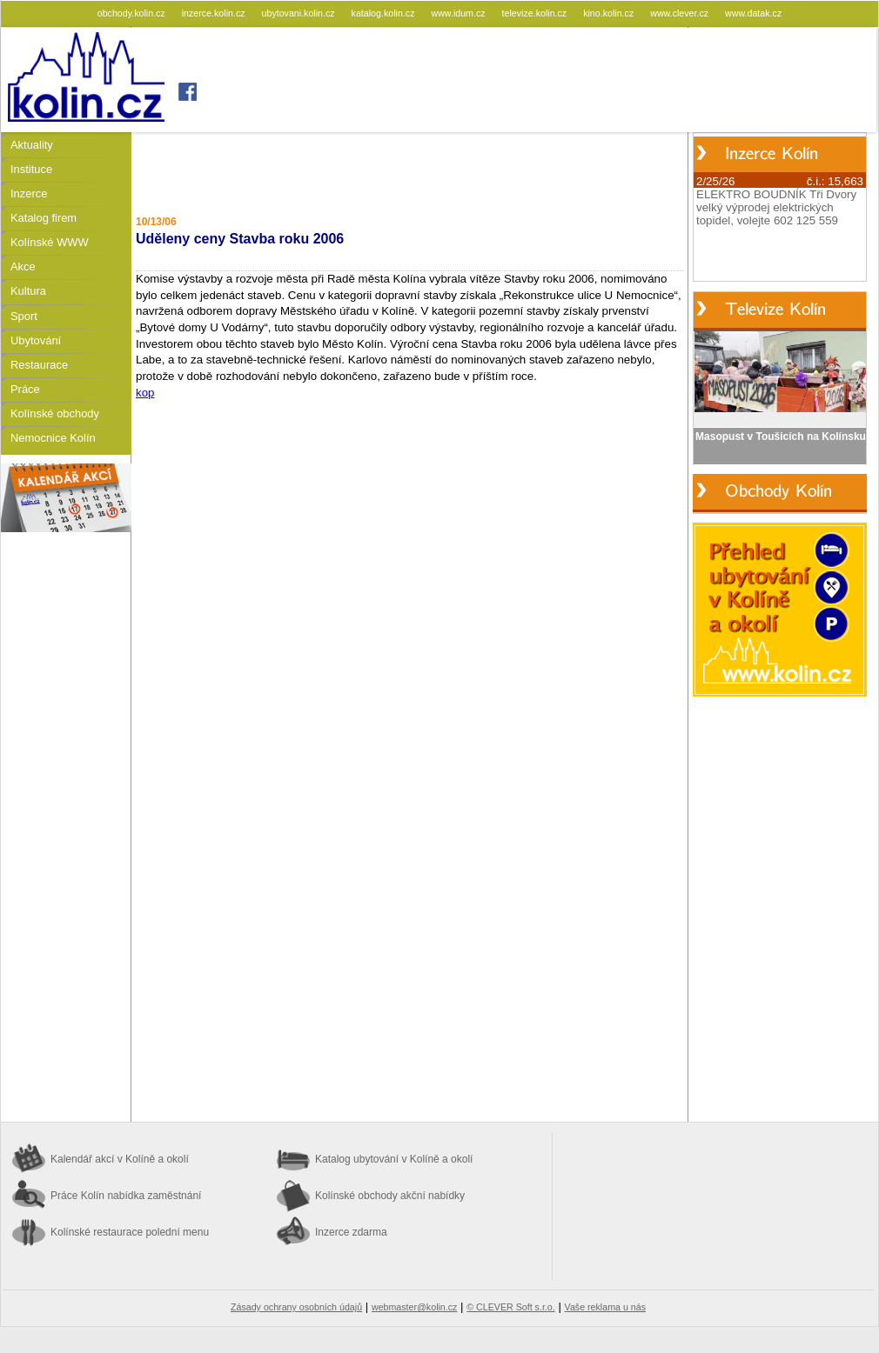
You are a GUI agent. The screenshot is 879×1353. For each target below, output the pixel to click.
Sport (23, 316)
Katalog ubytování (394, 1159)
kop (145, 392)
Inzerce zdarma (351, 1232)
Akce (23, 266)
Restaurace (39, 364)
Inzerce (28, 193)
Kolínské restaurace (129, 1232)
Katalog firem (43, 217)
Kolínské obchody (54, 413)
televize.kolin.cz (536, 13)
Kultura (28, 290)
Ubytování (35, 340)
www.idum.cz (459, 13)
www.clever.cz (680, 13)
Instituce (31, 169)
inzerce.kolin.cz (215, 13)
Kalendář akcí (119, 1159)
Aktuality (31, 144)
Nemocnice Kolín (53, 437)
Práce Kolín (125, 1196)
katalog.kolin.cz (385, 13)
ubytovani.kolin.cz (300, 13)
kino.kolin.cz (609, 13)
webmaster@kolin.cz (414, 1307)
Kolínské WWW (49, 242)
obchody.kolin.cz (132, 13)
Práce (25, 389)
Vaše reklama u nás (605, 1307)
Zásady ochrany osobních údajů (296, 1307)
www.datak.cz (753, 13)
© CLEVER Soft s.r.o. (510, 1307)
